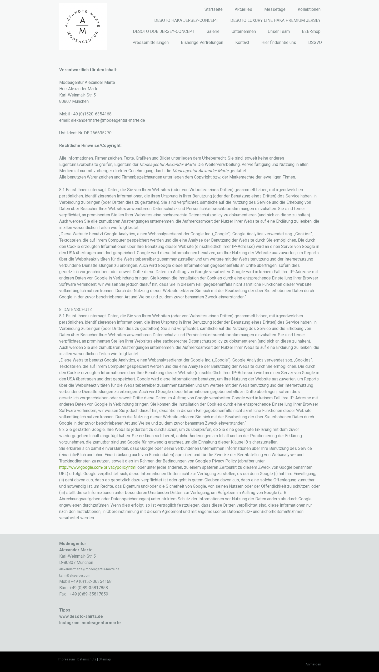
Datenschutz (86, 659)
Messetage (275, 9)
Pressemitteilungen (150, 42)
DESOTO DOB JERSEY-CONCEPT (164, 31)
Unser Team (279, 31)
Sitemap (105, 659)
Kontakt (242, 42)
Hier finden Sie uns (278, 42)
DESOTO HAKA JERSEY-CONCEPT (186, 20)
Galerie (213, 31)
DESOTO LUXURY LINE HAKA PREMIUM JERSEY (275, 20)
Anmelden (313, 664)
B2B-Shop (311, 31)
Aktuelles (243, 9)
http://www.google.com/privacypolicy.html (97, 467)
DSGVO (315, 42)
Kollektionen (309, 9)
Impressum (66, 659)
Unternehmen (244, 31)
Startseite (214, 9)
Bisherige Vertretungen (202, 42)
